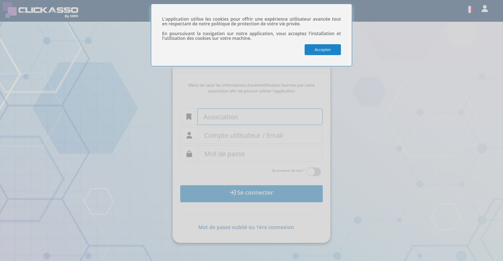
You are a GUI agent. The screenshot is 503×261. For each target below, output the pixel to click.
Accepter (322, 49)
